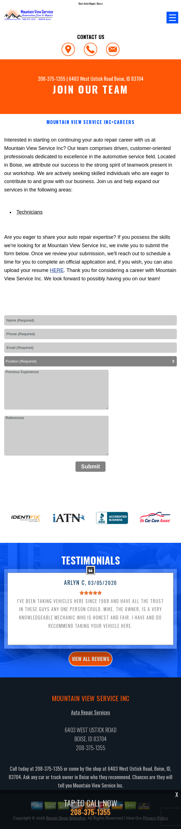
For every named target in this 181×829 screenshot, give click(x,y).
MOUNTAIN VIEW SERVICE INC (79, 122)
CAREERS (124, 122)
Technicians (29, 212)
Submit (90, 466)
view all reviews (90, 662)
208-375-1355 (51, 78)
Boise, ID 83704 (128, 78)
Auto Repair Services (90, 715)
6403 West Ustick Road (91, 78)
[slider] (90, 596)
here (57, 270)
